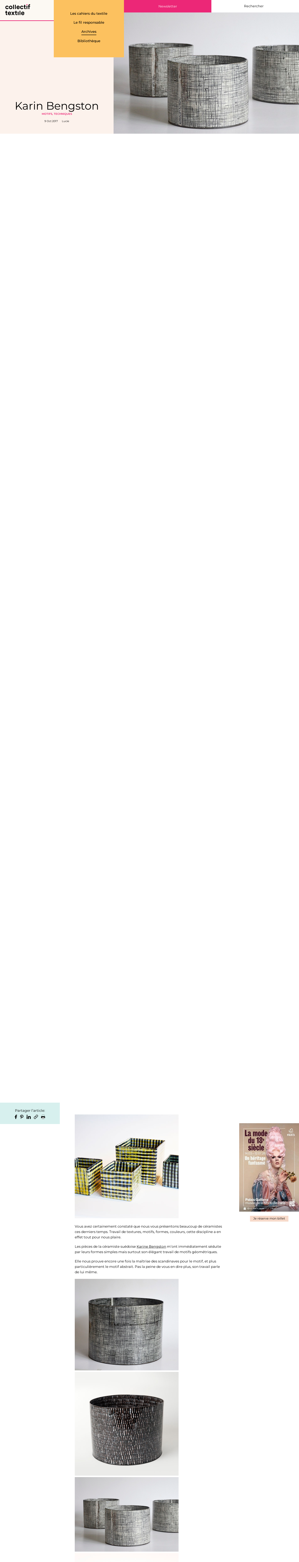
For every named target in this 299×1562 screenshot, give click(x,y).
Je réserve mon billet (269, 1218)
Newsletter (167, 6)
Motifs (47, 113)
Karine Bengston (151, 1246)
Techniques (63, 113)
